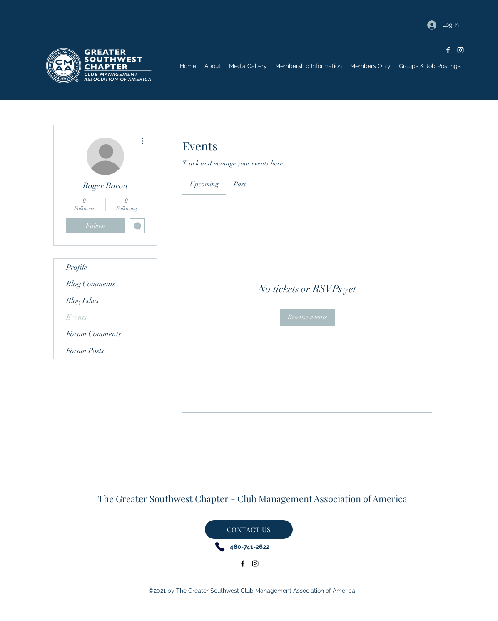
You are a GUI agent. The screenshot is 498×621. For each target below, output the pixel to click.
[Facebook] (448, 50)
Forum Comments (93, 333)
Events (76, 317)
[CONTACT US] (249, 529)
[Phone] (219, 546)
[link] (204, 184)
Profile (76, 267)
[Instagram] (460, 50)
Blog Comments (90, 283)
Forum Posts (85, 350)
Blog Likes (82, 300)
